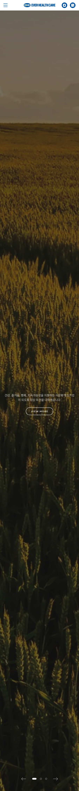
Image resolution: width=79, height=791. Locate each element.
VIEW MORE (39, 411)
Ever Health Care (39, 5)
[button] (25, 779)
